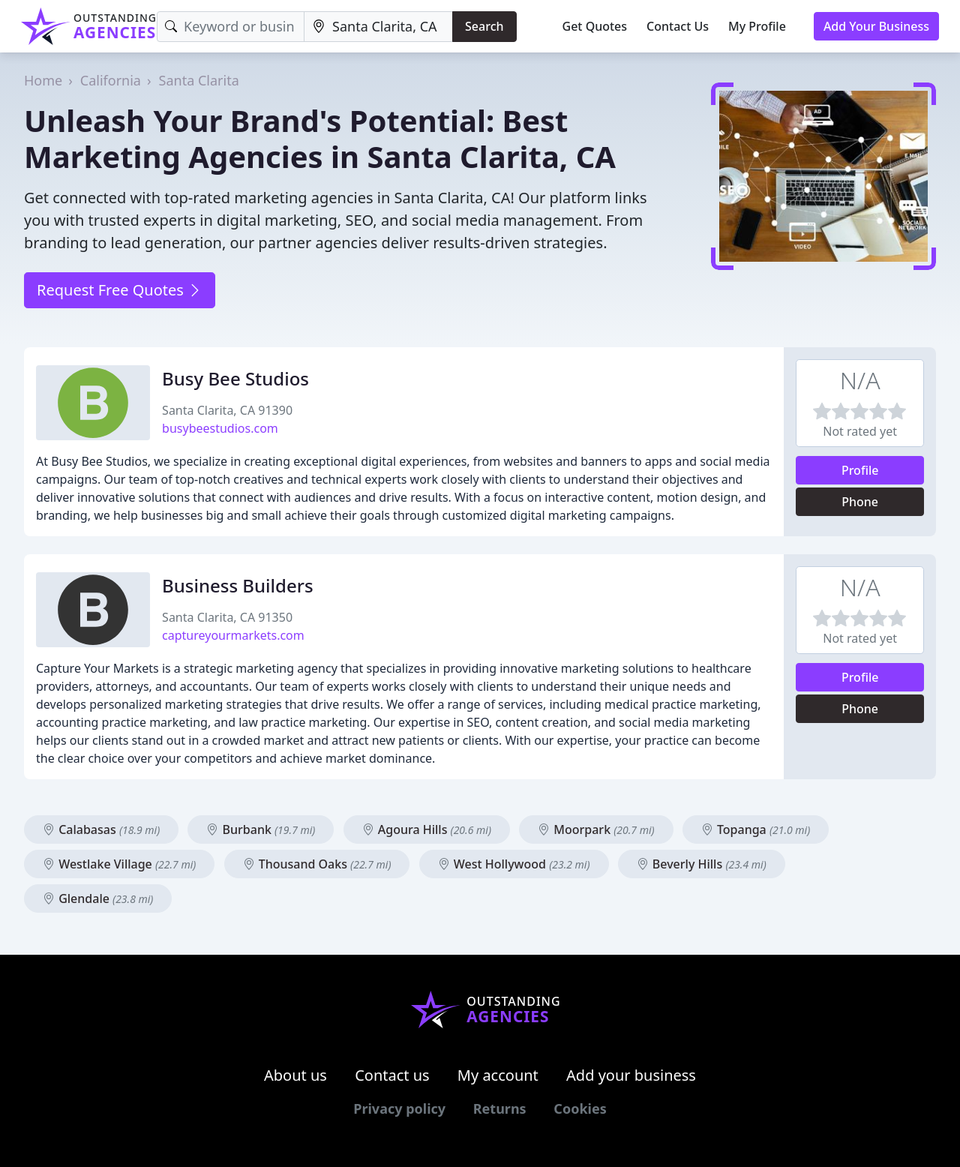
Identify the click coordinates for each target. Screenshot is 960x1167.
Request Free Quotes (119, 290)
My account (498, 1075)
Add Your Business (876, 26)
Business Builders (237, 585)
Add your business (631, 1075)
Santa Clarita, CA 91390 (227, 410)
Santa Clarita (199, 80)
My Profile (757, 26)
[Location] (378, 26)
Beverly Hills (701, 864)
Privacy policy (399, 1109)
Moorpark (596, 829)
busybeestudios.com (220, 428)
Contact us (392, 1075)
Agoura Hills (426, 829)
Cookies (580, 1109)
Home (43, 80)
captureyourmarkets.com (233, 635)
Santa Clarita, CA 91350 (227, 617)
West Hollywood (514, 864)
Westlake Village (119, 864)
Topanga (756, 829)
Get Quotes (595, 26)
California (110, 80)
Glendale (98, 898)
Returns (499, 1109)
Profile (860, 470)
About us (295, 1075)
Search (484, 26)
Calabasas (101, 829)
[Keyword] (230, 26)
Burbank (260, 829)
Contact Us (677, 26)
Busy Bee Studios (235, 378)
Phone (860, 502)
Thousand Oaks (317, 864)
